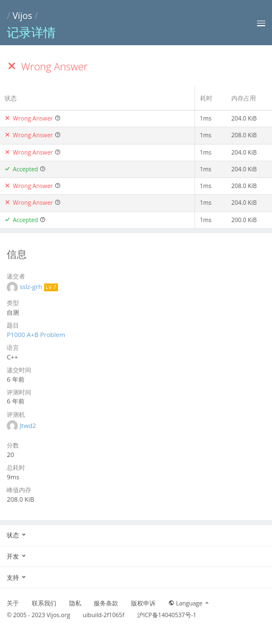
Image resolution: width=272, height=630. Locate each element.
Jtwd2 (28, 425)
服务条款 (106, 603)
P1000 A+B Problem (36, 334)
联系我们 (44, 603)
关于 (13, 603)
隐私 (75, 603)
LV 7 (51, 287)
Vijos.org (58, 615)
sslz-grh (31, 286)
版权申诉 (143, 603)
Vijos (22, 15)
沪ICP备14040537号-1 (167, 615)
